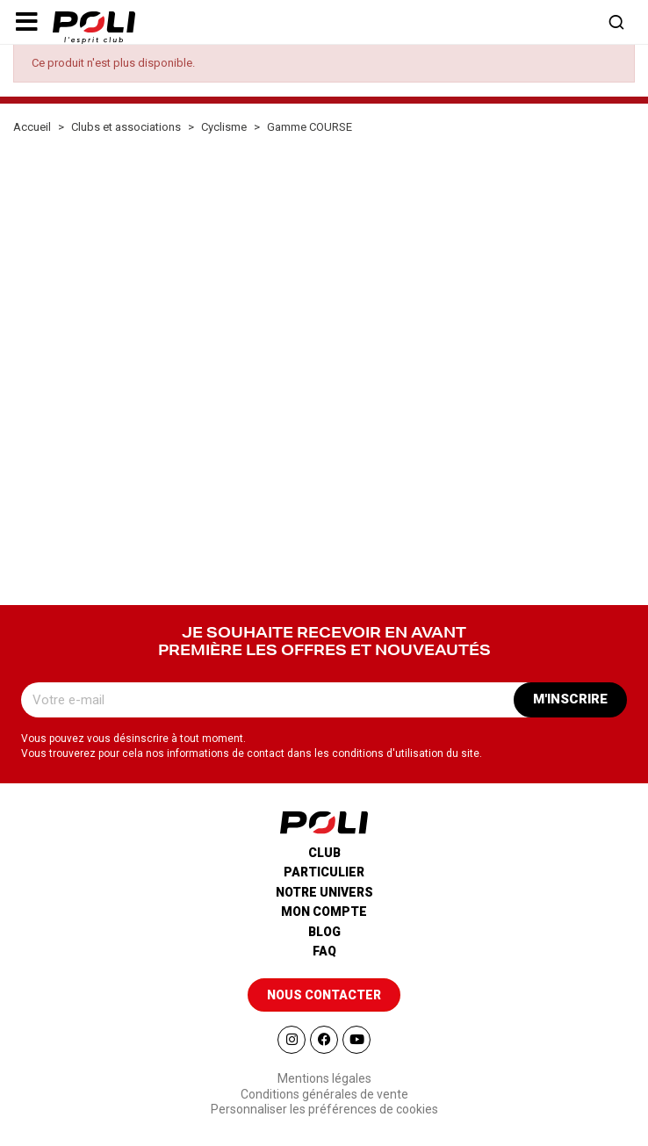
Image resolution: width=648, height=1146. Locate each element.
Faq (324, 951)
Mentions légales (324, 1078)
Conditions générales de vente (324, 1094)
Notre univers (324, 892)
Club (324, 853)
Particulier (324, 872)
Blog (324, 932)
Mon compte (324, 912)
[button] (26, 22)
